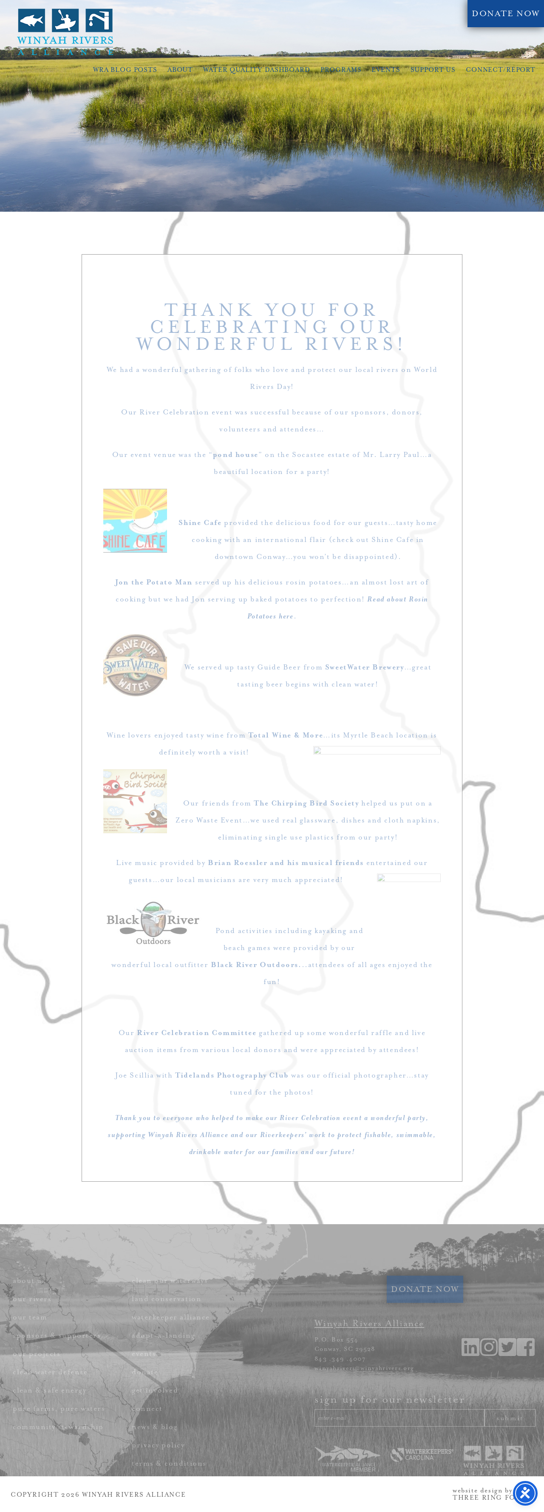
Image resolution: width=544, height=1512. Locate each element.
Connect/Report (501, 70)
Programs (341, 70)
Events (385, 70)
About (180, 70)
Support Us (433, 70)
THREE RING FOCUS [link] (492, 1498)
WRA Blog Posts (125, 70)
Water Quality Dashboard (256, 70)
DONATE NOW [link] (506, 14)
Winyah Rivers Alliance (65, 32)
